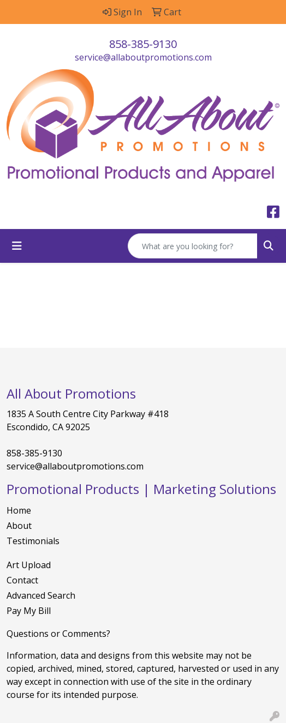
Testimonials (33, 541)
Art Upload (29, 565)
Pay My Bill (29, 611)
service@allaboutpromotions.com (143, 57)
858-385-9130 (143, 44)
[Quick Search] (193, 245)
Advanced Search (41, 595)
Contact (22, 580)
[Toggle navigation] (16, 246)
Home (19, 510)
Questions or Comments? (58, 634)
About (19, 526)
